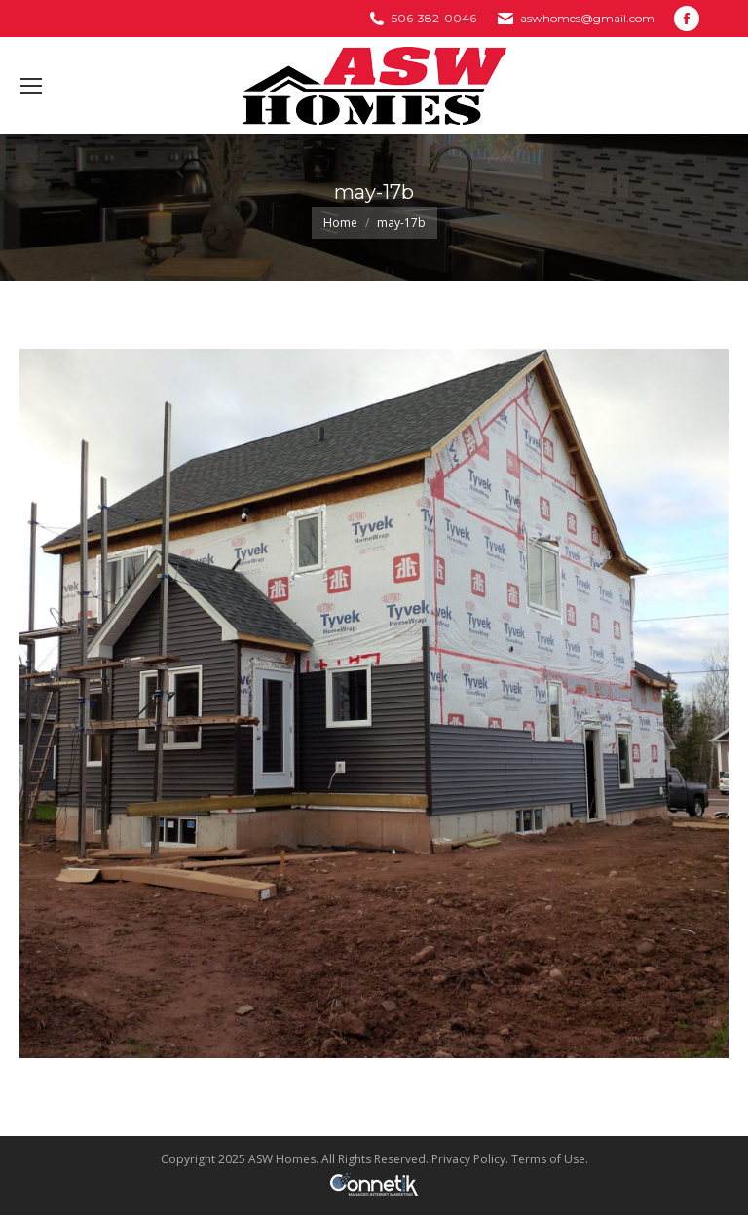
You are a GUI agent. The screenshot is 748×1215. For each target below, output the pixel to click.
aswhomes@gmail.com (587, 18)
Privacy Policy (468, 1159)
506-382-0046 (434, 18)
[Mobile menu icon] (31, 85)
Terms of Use (548, 1159)
